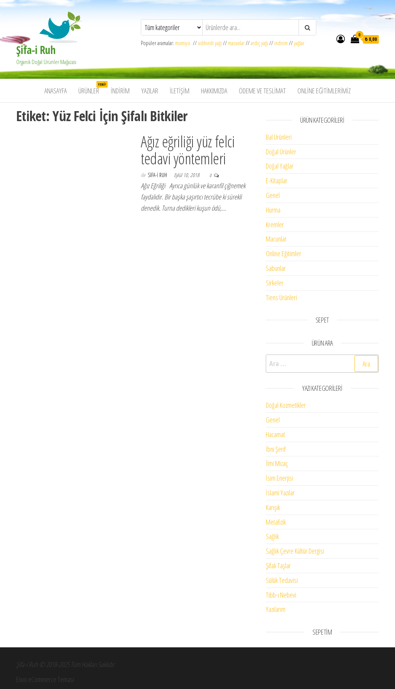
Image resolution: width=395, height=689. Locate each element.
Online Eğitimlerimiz (324, 90)
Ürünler (91, 88)
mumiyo (184, 43)
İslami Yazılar (280, 492)
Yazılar (149, 90)
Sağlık (272, 536)
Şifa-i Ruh (35, 49)
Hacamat (275, 434)
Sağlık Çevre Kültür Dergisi (295, 551)
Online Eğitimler (283, 253)
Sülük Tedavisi (282, 580)
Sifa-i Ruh (158, 175)
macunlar (236, 43)
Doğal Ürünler (281, 151)
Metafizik (276, 522)
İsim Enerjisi (279, 478)
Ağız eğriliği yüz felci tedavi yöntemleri (188, 150)
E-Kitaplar (276, 180)
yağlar (299, 43)
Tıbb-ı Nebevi (281, 594)
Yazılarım (275, 609)
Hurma (273, 209)
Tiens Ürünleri (281, 297)
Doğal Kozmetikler (286, 405)
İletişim (179, 90)
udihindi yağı (210, 43)
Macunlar (276, 238)
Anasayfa (55, 90)
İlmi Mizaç (277, 463)
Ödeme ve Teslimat (262, 90)
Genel (273, 195)
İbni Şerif (276, 449)
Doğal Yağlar (280, 166)
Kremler (275, 224)
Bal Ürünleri (279, 137)
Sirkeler (275, 282)
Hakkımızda (214, 90)
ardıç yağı (259, 43)
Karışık (273, 507)
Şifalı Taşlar (278, 565)
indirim (281, 43)
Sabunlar (276, 268)
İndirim (120, 90)
